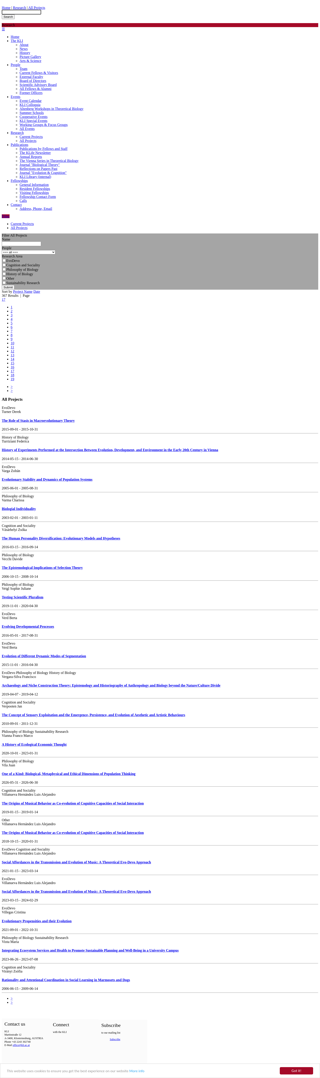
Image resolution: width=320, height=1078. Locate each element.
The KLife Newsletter (35, 153)
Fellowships (19, 181)
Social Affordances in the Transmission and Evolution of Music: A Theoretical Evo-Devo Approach (76, 862)
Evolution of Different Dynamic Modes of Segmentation (44, 656)
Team (23, 69)
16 (12, 367)
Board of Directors (33, 81)
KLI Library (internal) (35, 177)
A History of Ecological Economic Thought (34, 744)
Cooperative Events (34, 117)
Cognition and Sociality (21, 265)
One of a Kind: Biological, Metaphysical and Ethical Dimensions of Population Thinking (69, 774)
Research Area (12, 256)
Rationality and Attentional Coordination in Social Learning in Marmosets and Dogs (66, 980)
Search (8, 16)
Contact (16, 205)
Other (8, 278)
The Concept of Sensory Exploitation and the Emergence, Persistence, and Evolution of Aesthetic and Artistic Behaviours (93, 715)
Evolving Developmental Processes (28, 626)
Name (6, 239)
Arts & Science (30, 61)
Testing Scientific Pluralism (22, 597)
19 (12, 379)
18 (12, 375)
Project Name (23, 291)
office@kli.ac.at (21, 1045)
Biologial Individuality (19, 509)
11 (12, 347)
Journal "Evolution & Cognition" (43, 173)
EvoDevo (11, 261)
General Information (34, 185)
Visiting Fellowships (34, 193)
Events (15, 97)
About (24, 45)
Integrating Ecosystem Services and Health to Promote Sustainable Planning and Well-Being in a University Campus (90, 950)
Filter (6, 216)
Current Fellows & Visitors (39, 73)
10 (12, 343)
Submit (8, 287)
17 (3, 299)
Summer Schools (32, 113)
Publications (19, 145)
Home (6, 8)
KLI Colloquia (30, 105)
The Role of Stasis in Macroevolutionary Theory (38, 420)
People (15, 65)
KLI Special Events (33, 121)
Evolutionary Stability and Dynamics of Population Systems (47, 479)
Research (19, 8)
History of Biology (18, 274)
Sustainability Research (21, 283)
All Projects (36, 8)
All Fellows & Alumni (36, 89)
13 (12, 355)
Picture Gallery (30, 57)
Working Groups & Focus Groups (44, 125)
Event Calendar (31, 101)
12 (12, 351)
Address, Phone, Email (36, 209)
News (24, 49)
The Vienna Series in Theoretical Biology (49, 161)
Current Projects (31, 137)
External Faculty (31, 77)
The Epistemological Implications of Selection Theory (42, 568)
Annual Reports (31, 157)
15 (12, 363)
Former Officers (31, 93)
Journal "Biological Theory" (40, 165)
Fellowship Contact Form (38, 197)
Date (36, 291)
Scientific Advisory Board (38, 85)
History (25, 53)
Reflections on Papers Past (38, 169)
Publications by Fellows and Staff (44, 149)
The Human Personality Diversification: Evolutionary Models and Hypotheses (61, 538)
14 (12, 359)
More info (136, 1072)
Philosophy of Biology (20, 269)
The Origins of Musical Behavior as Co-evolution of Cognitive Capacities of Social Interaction (73, 803)
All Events (27, 129)
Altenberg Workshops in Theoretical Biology (52, 109)
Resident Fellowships (35, 189)
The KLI (17, 41)
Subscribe (115, 1039)
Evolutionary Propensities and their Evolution (37, 921)
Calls (23, 201)
